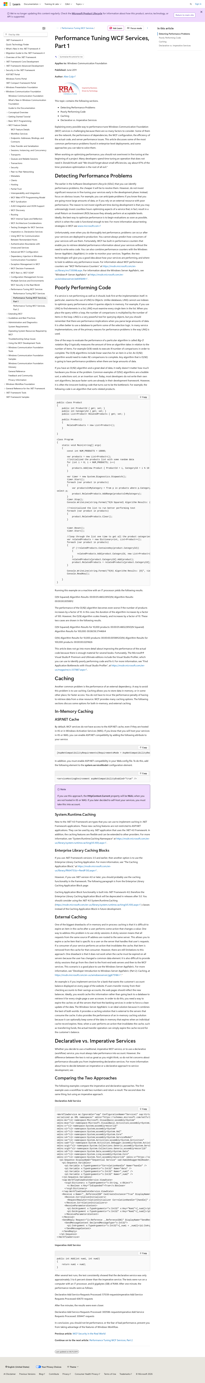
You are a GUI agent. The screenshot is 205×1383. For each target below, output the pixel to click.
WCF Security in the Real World (89, 1333)
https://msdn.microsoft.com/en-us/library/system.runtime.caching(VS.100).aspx (97, 904)
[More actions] (147, 28)
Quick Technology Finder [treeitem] (17, 44)
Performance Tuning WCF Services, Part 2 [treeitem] (29, 307)
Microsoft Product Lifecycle (87, 13)
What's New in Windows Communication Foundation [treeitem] (27, 102)
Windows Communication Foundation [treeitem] (25, 95)
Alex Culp (69, 76)
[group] (102, 492)
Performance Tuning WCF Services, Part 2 (111, 1340)
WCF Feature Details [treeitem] (20, 129)
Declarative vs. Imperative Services (175, 45)
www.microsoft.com (88, 225)
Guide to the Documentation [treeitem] (21, 108)
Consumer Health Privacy (86, 1373)
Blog (41, 1373)
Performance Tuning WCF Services (77, 28)
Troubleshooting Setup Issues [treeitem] (22, 338)
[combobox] (26, 34)
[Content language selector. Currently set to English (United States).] (17, 1366)
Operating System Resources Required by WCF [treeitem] (27, 332)
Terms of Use (110, 1373)
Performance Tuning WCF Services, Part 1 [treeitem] (29, 299)
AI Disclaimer (10, 1373)
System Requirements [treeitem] (18, 326)
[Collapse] (44, 28)
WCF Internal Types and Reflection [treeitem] (26, 218)
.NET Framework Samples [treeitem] (17, 397)
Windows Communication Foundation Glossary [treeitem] (25, 365)
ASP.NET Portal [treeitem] (13, 74)
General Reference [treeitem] (16, 371)
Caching (162, 41)
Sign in (198, 3)
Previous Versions (27, 1373)
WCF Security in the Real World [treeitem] (25, 284)
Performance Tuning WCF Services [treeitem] (29, 293)
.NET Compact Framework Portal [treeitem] (21, 82)
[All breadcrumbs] (57, 28)
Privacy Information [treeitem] (17, 379)
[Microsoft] (6, 4)
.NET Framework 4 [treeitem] (14, 40)
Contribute (54, 1373)
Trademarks (125, 1373)
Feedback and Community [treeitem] (20, 375)
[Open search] (191, 4)
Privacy (66, 1373)
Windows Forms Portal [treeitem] (16, 78)
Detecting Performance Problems (174, 33)
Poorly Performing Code (170, 37)
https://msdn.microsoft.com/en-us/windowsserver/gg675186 (87, 975)
